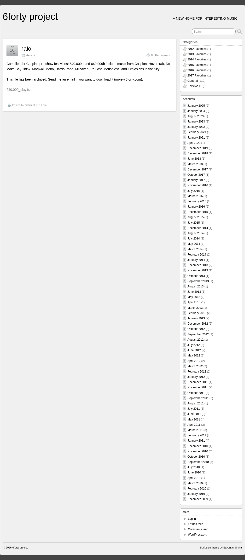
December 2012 (197, 323)
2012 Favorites (196, 49)
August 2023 (195, 116)
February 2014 (196, 254)
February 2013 (196, 313)
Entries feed (195, 524)
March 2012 (195, 366)
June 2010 (194, 472)
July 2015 (193, 222)
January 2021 (196, 137)
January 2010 (196, 494)
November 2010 (197, 451)
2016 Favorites (196, 70)
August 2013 (195, 286)
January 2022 (196, 126)
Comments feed (198, 529)
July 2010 (193, 467)
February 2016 (196, 201)
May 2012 (193, 355)
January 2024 (196, 111)
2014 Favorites (196, 59)
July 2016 (193, 190)
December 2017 (197, 169)
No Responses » (160, 55)
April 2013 (193, 302)
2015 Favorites (196, 65)
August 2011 (195, 403)
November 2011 (197, 387)
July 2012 (193, 345)
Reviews (192, 86)
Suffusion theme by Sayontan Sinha (221, 547)
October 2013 (196, 276)
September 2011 (198, 398)
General (30, 55)
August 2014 (195, 233)
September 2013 (198, 281)
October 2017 (196, 174)
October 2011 (196, 393)
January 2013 (196, 318)
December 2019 (197, 148)
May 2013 (193, 297)
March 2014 (195, 249)
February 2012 (196, 371)
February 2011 (196, 435)
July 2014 (193, 238)
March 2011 (195, 430)
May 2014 (193, 243)
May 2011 (193, 419)
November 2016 (197, 185)
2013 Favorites (196, 54)
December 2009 (197, 499)
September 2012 (198, 334)
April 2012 (193, 361)
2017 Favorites (196, 75)
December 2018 (197, 153)
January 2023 (196, 121)
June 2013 (194, 291)
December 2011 (197, 382)
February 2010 (196, 488)
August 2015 (195, 217)
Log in (192, 518)
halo (25, 48)
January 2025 (196, 105)
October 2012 (196, 329)
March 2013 (195, 307)
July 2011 (193, 408)
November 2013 (197, 270)
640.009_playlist (18, 90)
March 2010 (195, 483)
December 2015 (197, 212)
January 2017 (196, 180)
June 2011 (194, 414)
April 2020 (193, 143)
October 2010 (196, 456)
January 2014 (196, 260)
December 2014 (197, 228)
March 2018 (195, 164)
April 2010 (193, 478)
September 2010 (198, 462)
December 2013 (197, 265)
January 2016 (196, 206)
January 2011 (196, 440)
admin (28, 105)
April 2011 (193, 424)
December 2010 (197, 446)
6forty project (30, 16)
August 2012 (195, 339)
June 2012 (194, 350)
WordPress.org (197, 534)
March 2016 (195, 196)
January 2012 (196, 377)
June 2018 (194, 158)
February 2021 (196, 132)
